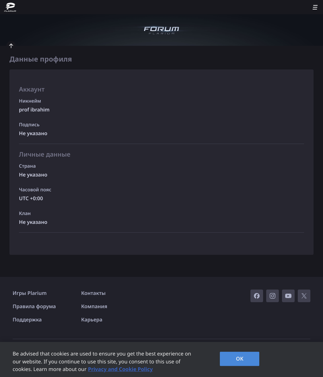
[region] (161, 359)
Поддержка (27, 319)
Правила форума (34, 306)
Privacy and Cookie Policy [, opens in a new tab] (120, 369)
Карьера (91, 319)
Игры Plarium (30, 293)
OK (240, 358)
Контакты (93, 293)
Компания (94, 306)
